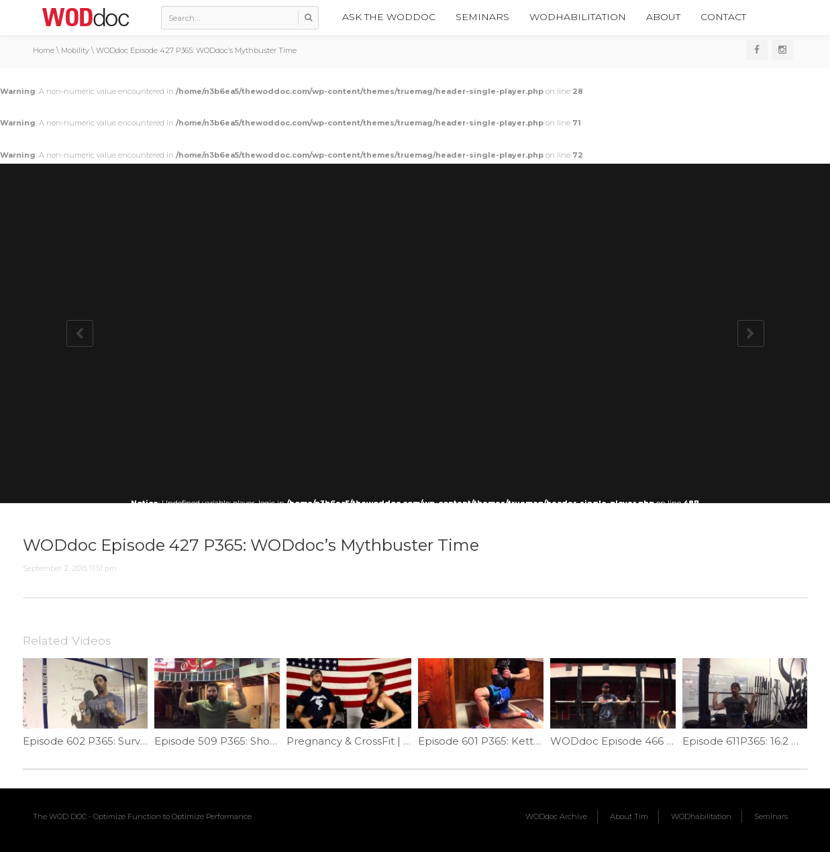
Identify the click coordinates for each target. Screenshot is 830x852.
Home (43, 50)
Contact (723, 17)
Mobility (75, 50)
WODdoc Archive (556, 816)
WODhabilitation (577, 17)
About (663, 17)
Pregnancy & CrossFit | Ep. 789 (364, 741)
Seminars (482, 17)
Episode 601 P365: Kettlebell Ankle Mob (519, 741)
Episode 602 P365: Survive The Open (116, 741)
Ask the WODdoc (388, 17)
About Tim (629, 816)
